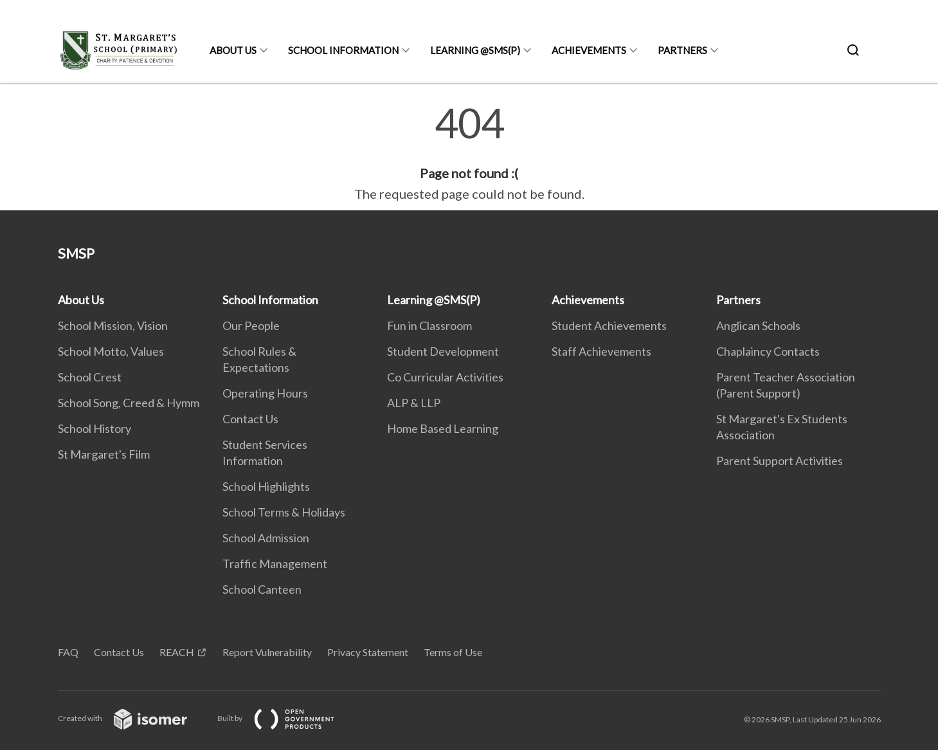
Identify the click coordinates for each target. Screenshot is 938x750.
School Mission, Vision (113, 325)
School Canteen (262, 589)
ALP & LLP (413, 403)
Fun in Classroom (429, 325)
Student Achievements (609, 325)
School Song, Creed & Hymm (128, 403)
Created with (133, 718)
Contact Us (250, 419)
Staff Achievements (601, 351)
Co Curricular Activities (445, 377)
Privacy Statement (367, 652)
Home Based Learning (442, 428)
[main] (469, 153)
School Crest (90, 377)
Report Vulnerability (267, 652)
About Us (233, 50)
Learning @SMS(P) (475, 50)
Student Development (443, 351)
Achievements (589, 50)
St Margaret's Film (104, 454)
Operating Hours (265, 393)
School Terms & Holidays (283, 512)
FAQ (68, 652)
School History (94, 428)
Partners (682, 50)
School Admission (265, 538)
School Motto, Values (111, 351)
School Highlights (266, 486)
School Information (343, 50)
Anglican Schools (758, 325)
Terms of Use (453, 652)
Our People (251, 325)
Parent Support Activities (779, 460)
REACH (176, 652)
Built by (286, 718)
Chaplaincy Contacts (768, 351)
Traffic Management (274, 563)
